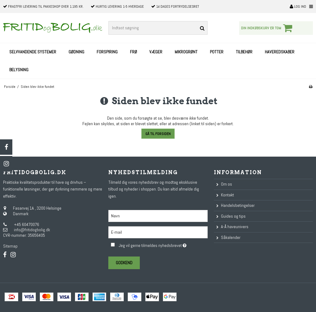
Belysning (18, 69)
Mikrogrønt (186, 52)
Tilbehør (244, 52)
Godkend (124, 262)
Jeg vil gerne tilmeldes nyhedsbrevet (163, 244)
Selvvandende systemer (32, 52)
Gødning (76, 52)
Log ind (298, 6)
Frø (133, 52)
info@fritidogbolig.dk (32, 229)
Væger (155, 52)
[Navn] (157, 215)
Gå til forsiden (158, 133)
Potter (216, 52)
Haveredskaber (279, 52)
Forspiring (107, 52)
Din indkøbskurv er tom (267, 28)
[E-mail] (157, 232)
